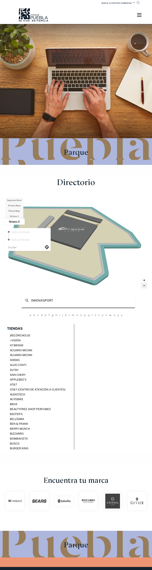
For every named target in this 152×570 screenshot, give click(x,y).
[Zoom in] (144, 280)
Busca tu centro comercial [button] (117, 3)
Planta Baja (14, 211)
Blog (97, 528)
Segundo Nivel (14, 200)
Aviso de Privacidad (106, 541)
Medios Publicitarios (107, 531)
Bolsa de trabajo (105, 537)
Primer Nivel (14, 205)
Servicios (100, 534)
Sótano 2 (14, 221)
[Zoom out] (144, 285)
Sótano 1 (14, 216)
